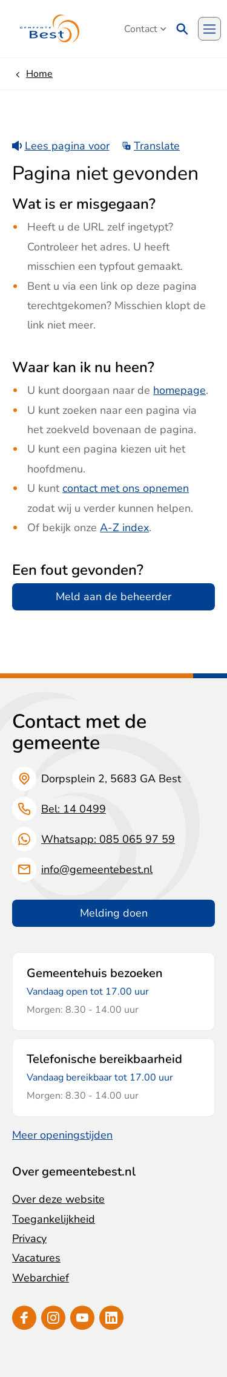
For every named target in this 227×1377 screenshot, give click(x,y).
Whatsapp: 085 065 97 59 (108, 839)
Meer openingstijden (62, 1135)
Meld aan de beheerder (113, 596)
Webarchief (40, 1278)
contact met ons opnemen (125, 488)
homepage (179, 390)
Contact (145, 29)
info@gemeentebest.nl (97, 869)
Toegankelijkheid (53, 1219)
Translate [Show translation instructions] (151, 146)
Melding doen (114, 913)
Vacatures (36, 1258)
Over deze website (58, 1199)
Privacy (29, 1238)
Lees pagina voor (61, 146)
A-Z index (124, 527)
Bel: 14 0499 (73, 809)
